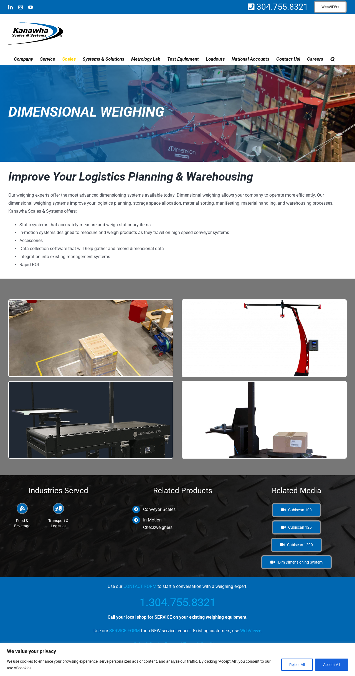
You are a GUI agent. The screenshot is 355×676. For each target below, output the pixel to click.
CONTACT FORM (139, 586)
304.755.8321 (281, 7)
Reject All (297, 664)
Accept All (331, 664)
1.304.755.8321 (178, 602)
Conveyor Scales (159, 509)
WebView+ (250, 630)
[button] (332, 59)
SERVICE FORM (124, 630)
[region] (177, 659)
